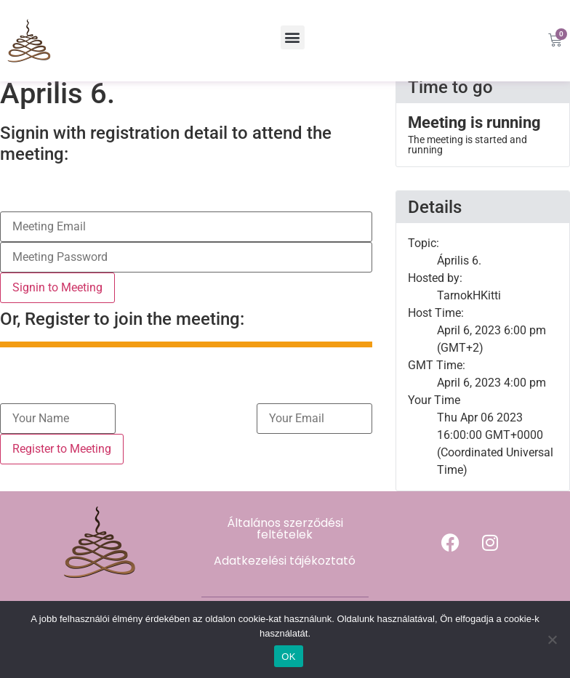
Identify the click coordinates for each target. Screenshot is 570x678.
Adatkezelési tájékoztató (285, 571)
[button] (293, 37)
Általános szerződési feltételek (285, 539)
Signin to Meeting (57, 298)
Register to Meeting (61, 460)
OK (288, 656)
